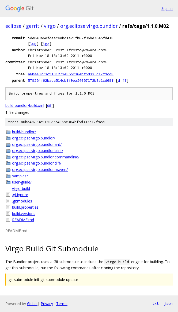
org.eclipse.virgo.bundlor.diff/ (36, 163)
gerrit (32, 26)
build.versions (23, 213)
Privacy (47, 303)
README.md (23, 219)
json (168, 303)
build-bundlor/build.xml (24, 105)
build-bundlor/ (24, 131)
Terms (61, 303)
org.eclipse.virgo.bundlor (89, 26)
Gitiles (32, 303)
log (33, 43)
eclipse (13, 26)
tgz (46, 43)
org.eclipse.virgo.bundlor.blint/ (37, 150)
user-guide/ (22, 182)
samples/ (20, 175)
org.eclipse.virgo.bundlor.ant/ (37, 144)
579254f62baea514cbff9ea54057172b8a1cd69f (70, 80)
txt (155, 303)
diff (122, 80)
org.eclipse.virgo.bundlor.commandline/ (45, 156)
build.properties (25, 207)
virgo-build (21, 188)
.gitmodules (22, 201)
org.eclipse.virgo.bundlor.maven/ (40, 169)
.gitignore (20, 194)
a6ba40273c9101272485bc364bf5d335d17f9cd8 (70, 74)
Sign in (167, 8)
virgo (50, 26)
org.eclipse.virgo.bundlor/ (33, 138)
